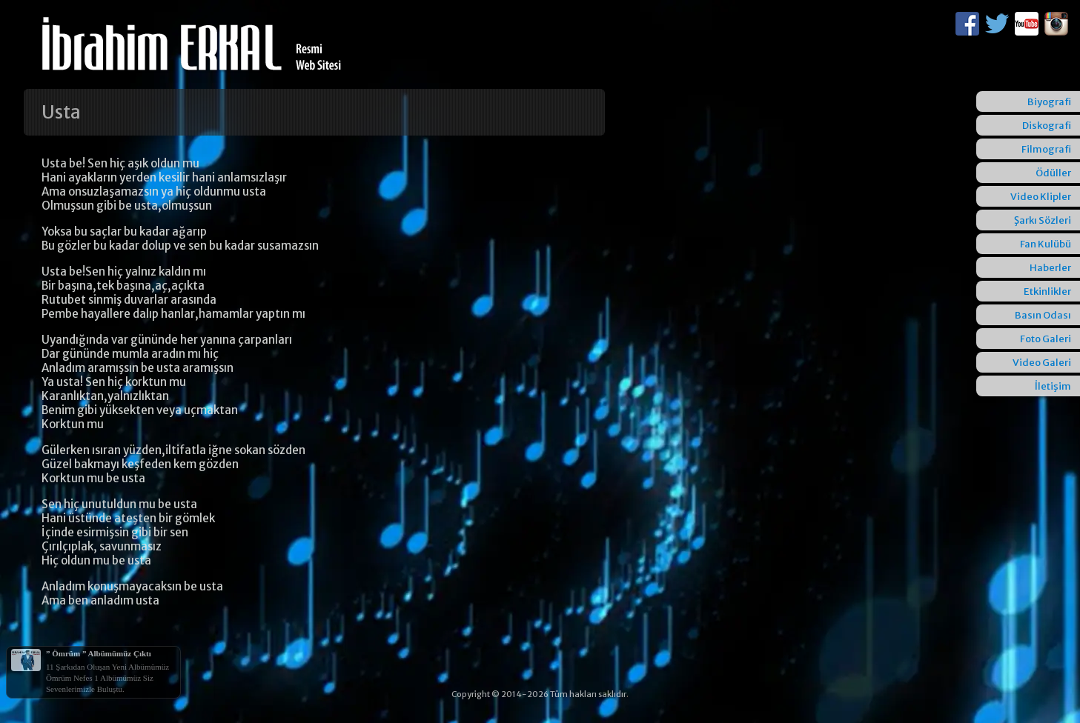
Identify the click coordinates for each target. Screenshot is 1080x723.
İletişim (1053, 386)
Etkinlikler (1047, 291)
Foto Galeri (1045, 339)
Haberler (1050, 267)
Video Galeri (1042, 362)
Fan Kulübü (1045, 244)
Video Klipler (1040, 196)
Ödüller (1053, 173)
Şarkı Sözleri (1042, 220)
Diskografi (1046, 125)
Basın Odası (1043, 315)
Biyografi (1049, 102)
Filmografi (1046, 149)
